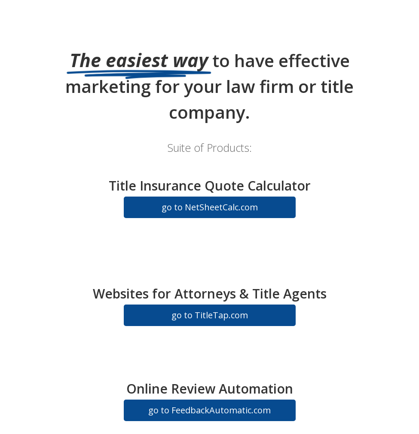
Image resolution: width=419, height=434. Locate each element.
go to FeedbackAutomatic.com (209, 410)
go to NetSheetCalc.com (210, 207)
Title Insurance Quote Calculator (210, 185)
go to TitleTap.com (209, 315)
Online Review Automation (209, 388)
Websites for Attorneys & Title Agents (210, 293)
